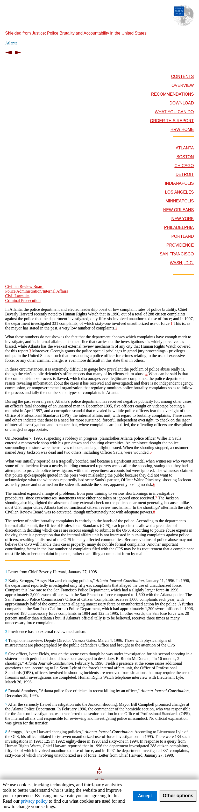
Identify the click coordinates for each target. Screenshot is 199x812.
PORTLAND (182, 236)
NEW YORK (182, 218)
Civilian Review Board (24, 286)
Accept (145, 796)
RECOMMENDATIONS (172, 94)
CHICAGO (184, 165)
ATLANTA (185, 148)
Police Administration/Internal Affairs (36, 291)
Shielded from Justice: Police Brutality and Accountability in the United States (75, 33)
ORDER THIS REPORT (172, 120)
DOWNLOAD (181, 103)
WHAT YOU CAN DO (174, 112)
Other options (178, 795)
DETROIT (185, 174)
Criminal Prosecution (22, 300)
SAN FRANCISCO (177, 254)
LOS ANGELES (179, 192)
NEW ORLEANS (178, 210)
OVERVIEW (183, 85)
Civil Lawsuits (17, 296)
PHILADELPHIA (179, 227)
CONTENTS (182, 76)
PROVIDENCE (180, 245)
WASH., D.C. (182, 263)
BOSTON (185, 157)
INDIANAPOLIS (179, 183)
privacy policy (34, 801)
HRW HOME (182, 129)
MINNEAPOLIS (180, 201)
